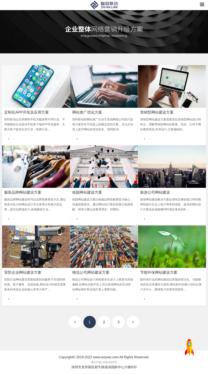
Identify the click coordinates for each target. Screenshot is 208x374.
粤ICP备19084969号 (104, 362)
